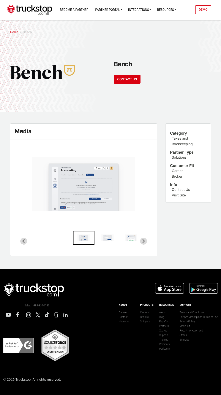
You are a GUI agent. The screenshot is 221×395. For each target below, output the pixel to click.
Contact (123, 317)
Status (183, 335)
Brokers (144, 317)
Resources (165, 9)
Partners (164, 326)
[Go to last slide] (23, 240)
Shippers (145, 321)
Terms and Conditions (192, 312)
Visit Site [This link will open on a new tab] (179, 195)
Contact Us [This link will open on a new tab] (181, 189)
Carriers (144, 312)
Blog (161, 317)
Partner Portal (107, 9)
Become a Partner (74, 9)
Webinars (164, 344)
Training (163, 339)
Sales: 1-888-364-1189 (36, 305)
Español (163, 321)
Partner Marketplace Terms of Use (199, 317)
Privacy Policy (187, 321)
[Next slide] (143, 240)
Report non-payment (191, 330)
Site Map (184, 339)
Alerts (162, 312)
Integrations (138, 9)
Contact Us (127, 79)
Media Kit (185, 326)
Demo (203, 9)
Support (163, 335)
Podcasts (164, 348)
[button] (84, 237)
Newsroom (125, 321)
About (123, 304)
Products (146, 304)
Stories (163, 330)
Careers (123, 312)
